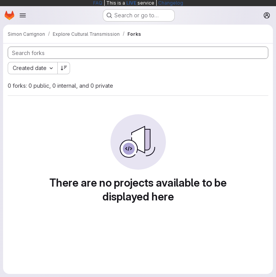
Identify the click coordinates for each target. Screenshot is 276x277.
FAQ (97, 3)
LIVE (131, 3)
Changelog (170, 3)
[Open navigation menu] (23, 15)
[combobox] (32, 68)
